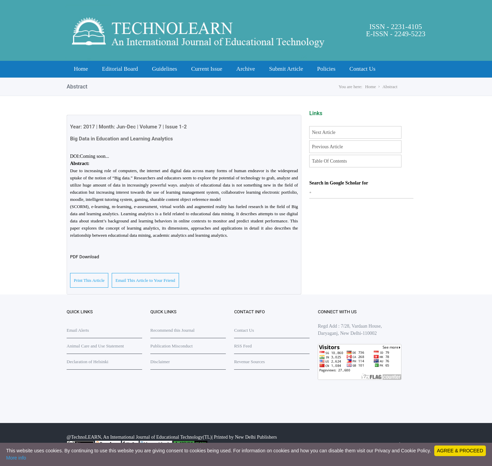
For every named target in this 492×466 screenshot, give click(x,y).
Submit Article (286, 69)
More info (16, 458)
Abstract (389, 86)
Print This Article (89, 280)
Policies (326, 69)
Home (81, 69)
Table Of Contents (329, 161)
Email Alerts (78, 330)
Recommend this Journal (172, 330)
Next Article (324, 132)
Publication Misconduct (171, 345)
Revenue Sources (249, 361)
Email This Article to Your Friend (145, 280)
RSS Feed (243, 345)
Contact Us (362, 69)
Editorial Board (120, 69)
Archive (245, 69)
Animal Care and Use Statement (95, 345)
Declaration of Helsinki (87, 361)
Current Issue (206, 69)
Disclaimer (160, 361)
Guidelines (164, 69)
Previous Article (327, 146)
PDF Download (84, 256)
